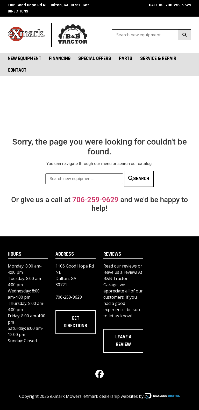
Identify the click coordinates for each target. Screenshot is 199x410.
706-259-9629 (95, 199)
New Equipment (24, 58)
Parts (125, 58)
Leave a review (123, 341)
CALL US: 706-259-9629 (170, 5)
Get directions (75, 322)
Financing (59, 58)
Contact (17, 70)
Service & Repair (158, 58)
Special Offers (94, 58)
